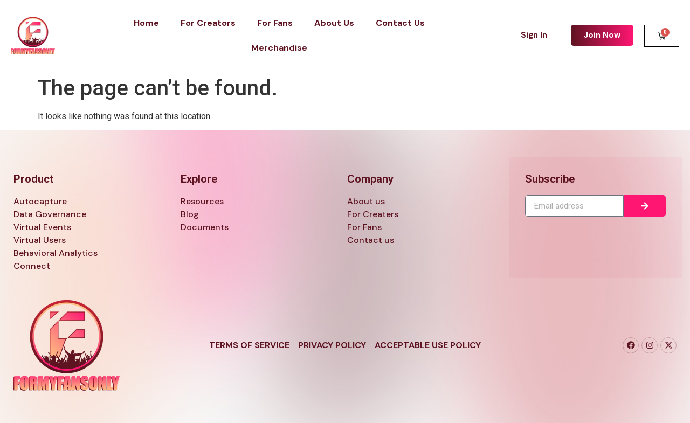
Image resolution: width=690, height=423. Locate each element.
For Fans (275, 23)
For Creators (208, 23)
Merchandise (279, 47)
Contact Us (400, 23)
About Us (334, 23)
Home (146, 23)
